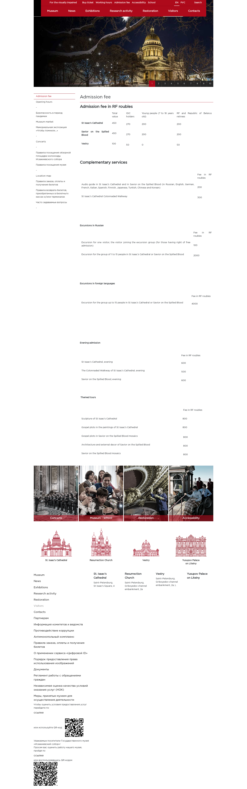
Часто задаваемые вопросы (51, 202)
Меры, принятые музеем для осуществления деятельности (54, 698)
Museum (52, 11)
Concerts (41, 142)
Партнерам (41, 618)
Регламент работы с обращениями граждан (57, 678)
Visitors (173, 11)
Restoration (150, 11)
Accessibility (139, 3)
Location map (43, 176)
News (71, 11)
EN (176, 3)
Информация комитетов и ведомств (58, 624)
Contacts (194, 11)
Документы (41, 669)
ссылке (39, 713)
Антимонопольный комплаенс (54, 637)
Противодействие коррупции (54, 631)
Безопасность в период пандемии (49, 114)
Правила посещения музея (51, 165)
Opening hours (44, 102)
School (151, 3)
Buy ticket (87, 3)
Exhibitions (92, 11)
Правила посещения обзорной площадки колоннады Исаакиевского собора (53, 156)
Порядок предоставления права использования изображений (56, 661)
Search (198, 3)
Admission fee (122, 3)
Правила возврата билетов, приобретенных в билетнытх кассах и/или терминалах (52, 193)
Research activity (121, 11)
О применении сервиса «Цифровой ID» (60, 653)
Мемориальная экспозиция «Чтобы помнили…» (51, 129)
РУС (183, 3)
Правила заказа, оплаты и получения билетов (50, 183)
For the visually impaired (63, 3)
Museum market (44, 122)
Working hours (104, 3)
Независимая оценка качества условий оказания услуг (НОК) (61, 688)
